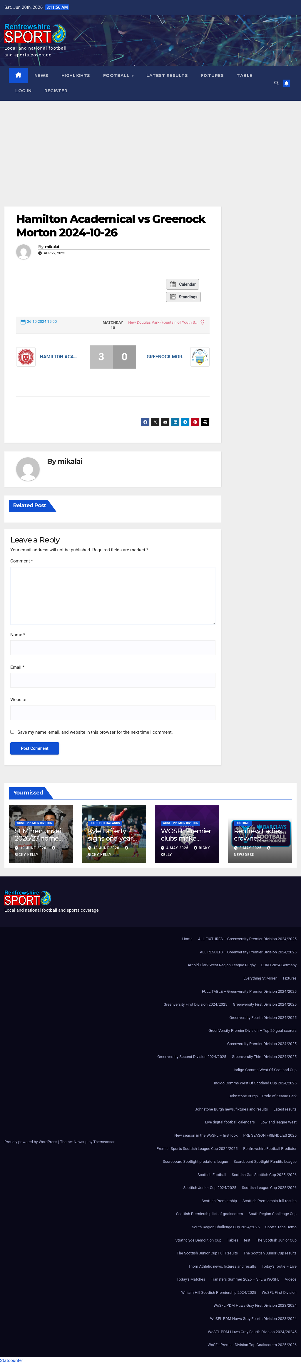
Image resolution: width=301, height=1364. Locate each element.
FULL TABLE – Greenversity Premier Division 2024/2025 (249, 991)
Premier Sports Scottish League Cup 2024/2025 (197, 1148)
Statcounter (11, 1360)
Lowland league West (278, 1122)
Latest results (167, 75)
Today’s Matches (191, 1279)
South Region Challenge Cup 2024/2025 (226, 1227)
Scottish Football (212, 1174)
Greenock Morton (166, 357)
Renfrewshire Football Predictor (270, 1148)
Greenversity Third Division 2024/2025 (264, 1056)
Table (244, 75)
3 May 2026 (250, 848)
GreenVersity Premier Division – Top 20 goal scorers (252, 1030)
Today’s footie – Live (279, 1266)
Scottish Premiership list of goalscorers (209, 1214)
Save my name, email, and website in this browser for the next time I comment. (95, 732)
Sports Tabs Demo (281, 1227)
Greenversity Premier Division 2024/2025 (262, 1044)
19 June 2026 (34, 848)
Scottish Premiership (219, 1201)
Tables (232, 1240)
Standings (183, 296)
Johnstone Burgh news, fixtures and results (231, 1109)
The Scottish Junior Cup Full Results (207, 1253)
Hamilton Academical (59, 357)
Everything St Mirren (260, 978)
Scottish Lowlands (105, 823)
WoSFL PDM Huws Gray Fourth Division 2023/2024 (253, 1318)
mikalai (52, 246)
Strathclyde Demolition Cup (198, 1240)
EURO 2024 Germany (279, 965)
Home (187, 939)
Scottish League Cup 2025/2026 (269, 1187)
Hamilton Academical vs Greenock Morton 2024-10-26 (110, 225)
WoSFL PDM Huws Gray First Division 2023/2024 (255, 1305)
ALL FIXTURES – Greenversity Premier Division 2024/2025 (247, 939)
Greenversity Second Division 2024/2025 (191, 1056)
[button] (276, 83)
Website (18, 699)
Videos (291, 1279)
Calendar (182, 284)
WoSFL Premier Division (34, 823)
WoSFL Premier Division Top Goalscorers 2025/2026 (252, 1345)
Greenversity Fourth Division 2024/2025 (263, 1017)
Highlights (75, 75)
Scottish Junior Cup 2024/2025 (209, 1187)
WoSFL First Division (279, 1292)
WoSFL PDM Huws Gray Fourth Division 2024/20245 (252, 1332)
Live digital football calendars (230, 1122)
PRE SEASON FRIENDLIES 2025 (270, 1135)
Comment (21, 561)
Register (55, 90)
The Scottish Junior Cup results (270, 1253)
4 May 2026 (178, 848)
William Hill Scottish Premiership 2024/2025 (218, 1292)
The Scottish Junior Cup (276, 1240)
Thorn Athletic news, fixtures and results (222, 1266)
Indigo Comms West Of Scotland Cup (265, 1070)
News (41, 75)
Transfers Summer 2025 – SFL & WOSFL (245, 1279)
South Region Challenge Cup (272, 1214)
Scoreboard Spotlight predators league (195, 1161)
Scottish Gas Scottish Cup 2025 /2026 (264, 1174)
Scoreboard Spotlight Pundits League (265, 1161)
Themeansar (103, 1142)
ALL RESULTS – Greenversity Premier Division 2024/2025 (248, 952)
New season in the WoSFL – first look (206, 1135)
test (247, 1240)
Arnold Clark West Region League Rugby (221, 965)
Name (17, 634)
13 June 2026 (107, 848)
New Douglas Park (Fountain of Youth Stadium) (163, 322)
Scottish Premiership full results (270, 1201)
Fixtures (212, 75)
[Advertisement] (150, 145)
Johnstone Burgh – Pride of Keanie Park (263, 1096)
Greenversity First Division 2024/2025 (196, 1004)
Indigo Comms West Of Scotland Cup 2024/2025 (255, 1083)
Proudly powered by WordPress (31, 1142)
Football (117, 75)
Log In (23, 90)
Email (17, 667)
